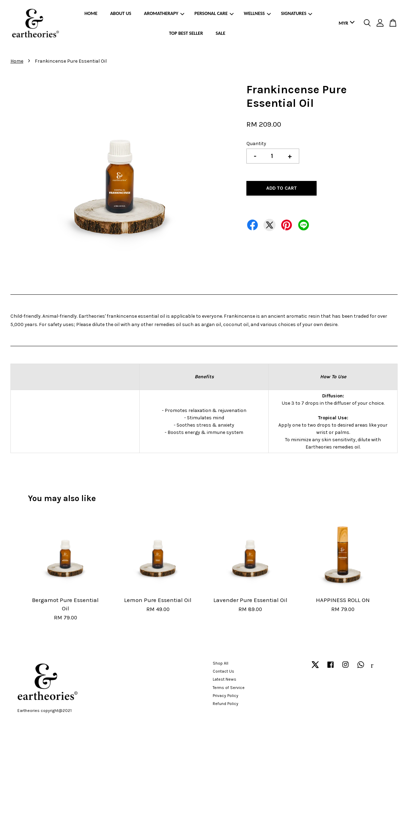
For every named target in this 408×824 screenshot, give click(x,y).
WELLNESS (257, 13)
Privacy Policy (225, 695)
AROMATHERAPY (164, 13)
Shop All (220, 663)
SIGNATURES (296, 13)
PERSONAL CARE (214, 13)
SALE (221, 33)
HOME (90, 13)
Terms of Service (229, 687)
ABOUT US (120, 13)
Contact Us (223, 671)
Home (16, 61)
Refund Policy (225, 703)
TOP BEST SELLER (186, 33)
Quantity (256, 143)
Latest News (224, 679)
